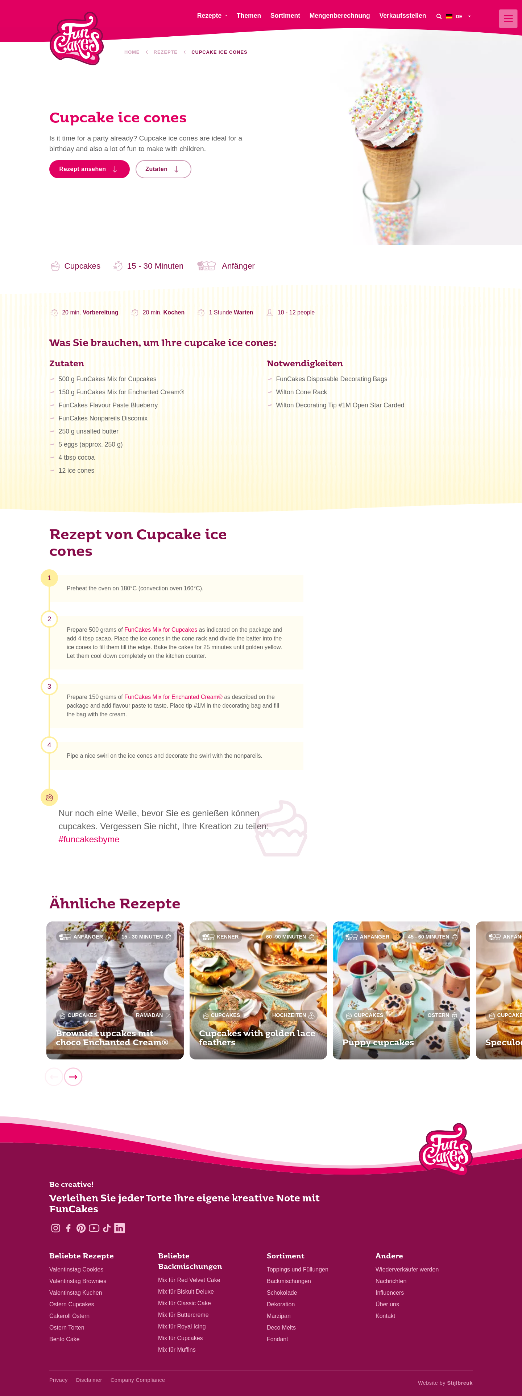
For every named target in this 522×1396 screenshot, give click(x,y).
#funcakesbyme (89, 839)
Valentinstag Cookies (76, 1269)
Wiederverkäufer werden (407, 1269)
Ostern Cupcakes (71, 1304)
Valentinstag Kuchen (75, 1293)
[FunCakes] (76, 39)
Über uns (387, 1304)
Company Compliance (138, 1380)
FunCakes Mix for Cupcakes (160, 633)
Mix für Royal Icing (182, 1326)
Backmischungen (289, 1281)
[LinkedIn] (119, 1228)
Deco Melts (281, 1327)
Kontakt (385, 1316)
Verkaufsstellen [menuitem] (402, 15)
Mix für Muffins (177, 1350)
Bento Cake (64, 1339)
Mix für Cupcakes (180, 1338)
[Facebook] (68, 1228)
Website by (445, 1383)
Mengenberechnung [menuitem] (340, 15)
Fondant (277, 1339)
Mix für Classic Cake (184, 1303)
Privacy (58, 1380)
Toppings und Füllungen (297, 1269)
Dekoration (281, 1304)
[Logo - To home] (445, 1151)
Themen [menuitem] (249, 15)
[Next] (73, 1080)
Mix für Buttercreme (183, 1315)
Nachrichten (391, 1281)
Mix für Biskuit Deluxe (186, 1292)
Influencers (390, 1293)
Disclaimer (89, 1380)
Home (132, 52)
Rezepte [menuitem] (209, 15)
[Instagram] (55, 1228)
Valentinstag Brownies (77, 1281)
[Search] (439, 16)
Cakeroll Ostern (69, 1316)
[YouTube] (94, 1228)
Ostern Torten (66, 1327)
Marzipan (279, 1316)
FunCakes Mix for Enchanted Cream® (173, 700)
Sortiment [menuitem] (285, 15)
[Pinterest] (81, 1228)
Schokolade (282, 1293)
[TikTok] (106, 1228)
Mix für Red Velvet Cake (189, 1280)
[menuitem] (459, 16)
